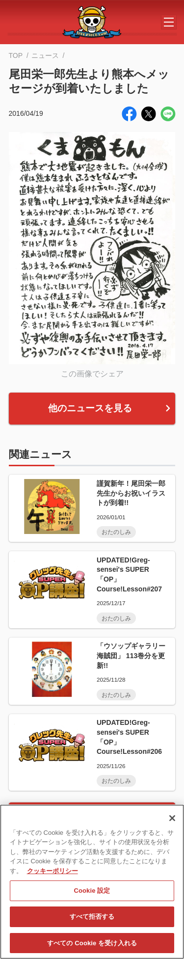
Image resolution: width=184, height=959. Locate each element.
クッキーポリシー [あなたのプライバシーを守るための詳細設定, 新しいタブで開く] (52, 875)
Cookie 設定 (92, 894)
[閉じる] (172, 822)
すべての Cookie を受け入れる (92, 947)
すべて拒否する (92, 921)
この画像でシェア (92, 373)
